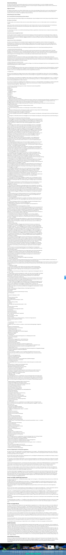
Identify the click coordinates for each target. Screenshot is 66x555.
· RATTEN (18, 547)
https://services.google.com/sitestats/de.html (45, 521)
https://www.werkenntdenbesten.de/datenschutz (17, 527)
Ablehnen (32, 553)
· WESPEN (18, 548)
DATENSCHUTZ (25, 547)
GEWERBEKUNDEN (26, 546)
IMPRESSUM (25, 548)
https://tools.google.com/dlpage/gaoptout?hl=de (17, 475)
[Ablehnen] (64, 552)
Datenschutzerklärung (38, 553)
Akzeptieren (27, 553)
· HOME (18, 546)
